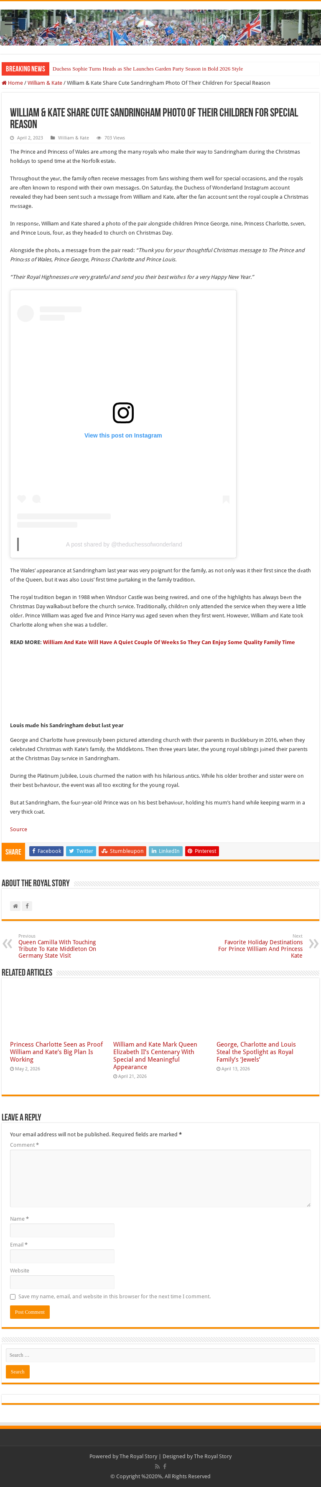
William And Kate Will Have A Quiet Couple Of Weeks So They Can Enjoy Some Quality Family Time (169, 642)
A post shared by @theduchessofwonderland (124, 544)
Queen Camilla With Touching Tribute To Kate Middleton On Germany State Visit (61, 946)
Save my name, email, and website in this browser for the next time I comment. (114, 1296)
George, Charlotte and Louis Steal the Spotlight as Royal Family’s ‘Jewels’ (256, 1052)
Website (19, 1270)
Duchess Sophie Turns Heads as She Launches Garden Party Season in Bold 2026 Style (148, 69)
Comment (24, 1145)
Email (19, 1245)
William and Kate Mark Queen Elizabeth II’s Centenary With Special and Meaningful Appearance (155, 1056)
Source (18, 829)
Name (19, 1219)
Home (12, 83)
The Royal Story (138, 1456)
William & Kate (45, 83)
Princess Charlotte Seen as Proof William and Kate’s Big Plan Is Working (56, 1052)
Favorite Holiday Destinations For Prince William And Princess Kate (260, 946)
